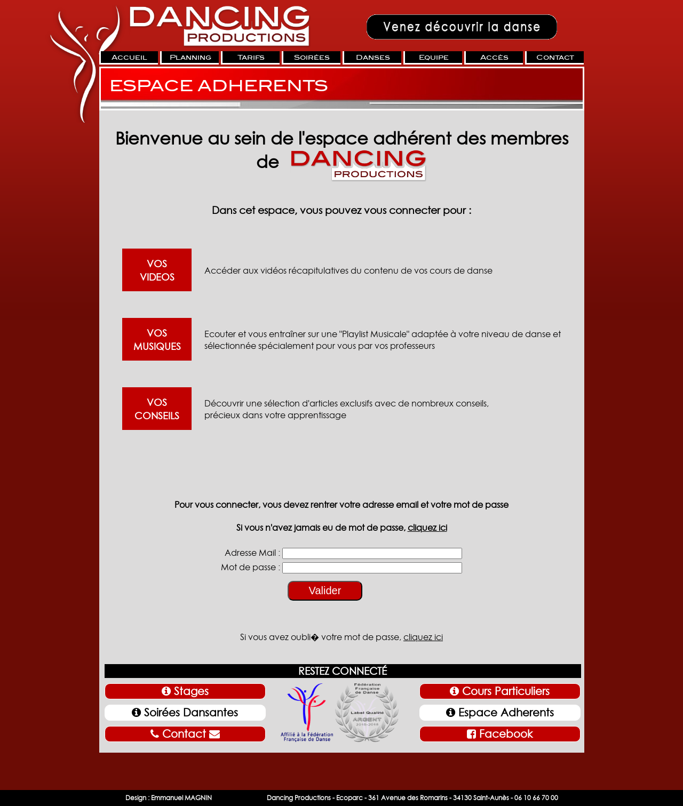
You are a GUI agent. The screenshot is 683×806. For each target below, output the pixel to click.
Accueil (129, 57)
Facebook (500, 734)
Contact (555, 57)
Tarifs (251, 57)
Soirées (312, 57)
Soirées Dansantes (185, 712)
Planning (190, 57)
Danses (373, 57)
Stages (185, 691)
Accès (494, 57)
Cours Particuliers (500, 691)
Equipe (434, 57)
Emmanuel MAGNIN (181, 797)
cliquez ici (427, 527)
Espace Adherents (500, 712)
